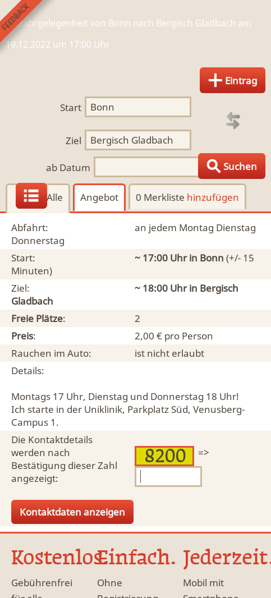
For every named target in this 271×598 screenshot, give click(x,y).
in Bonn (206, 257)
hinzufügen (213, 197)
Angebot (99, 197)
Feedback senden (27, 27)
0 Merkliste (187, 197)
